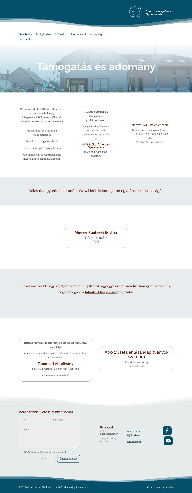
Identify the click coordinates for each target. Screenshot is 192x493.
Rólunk (60, 34)
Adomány (90, 34)
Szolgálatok (47, 34)
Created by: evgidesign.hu (160, 487)
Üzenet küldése (69, 458)
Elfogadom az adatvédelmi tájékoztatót (42, 452)
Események (76, 34)
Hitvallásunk (134, 441)
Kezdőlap (32, 34)
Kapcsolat (32, 39)
